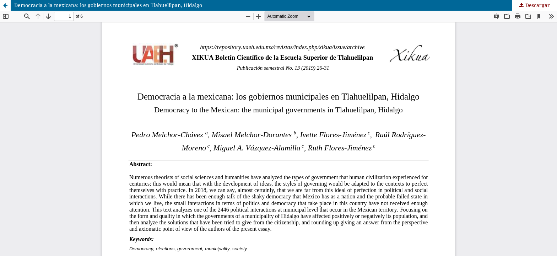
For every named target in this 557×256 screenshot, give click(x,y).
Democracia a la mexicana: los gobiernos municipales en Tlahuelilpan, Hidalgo (108, 5)
